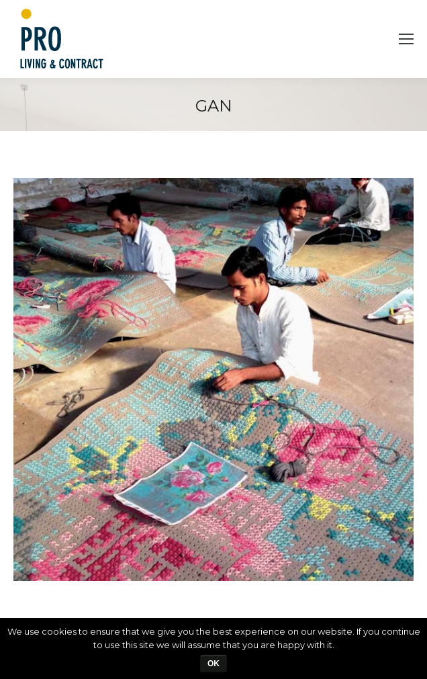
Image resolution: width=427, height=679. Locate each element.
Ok (213, 663)
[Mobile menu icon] (406, 39)
